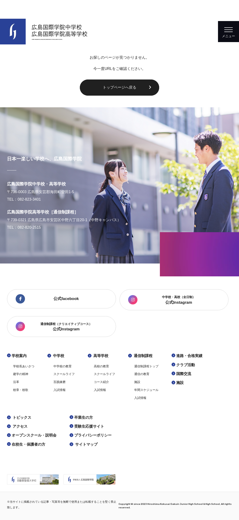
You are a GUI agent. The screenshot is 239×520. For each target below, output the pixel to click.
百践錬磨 (59, 382)
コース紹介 (101, 382)
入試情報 (59, 390)
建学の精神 (20, 374)
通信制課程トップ (146, 366)
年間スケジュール (146, 390)
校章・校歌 (20, 390)
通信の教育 (141, 374)
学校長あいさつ (23, 366)
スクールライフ (64, 374)
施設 (137, 382)
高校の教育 (101, 366)
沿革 (16, 382)
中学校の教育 (62, 366)
